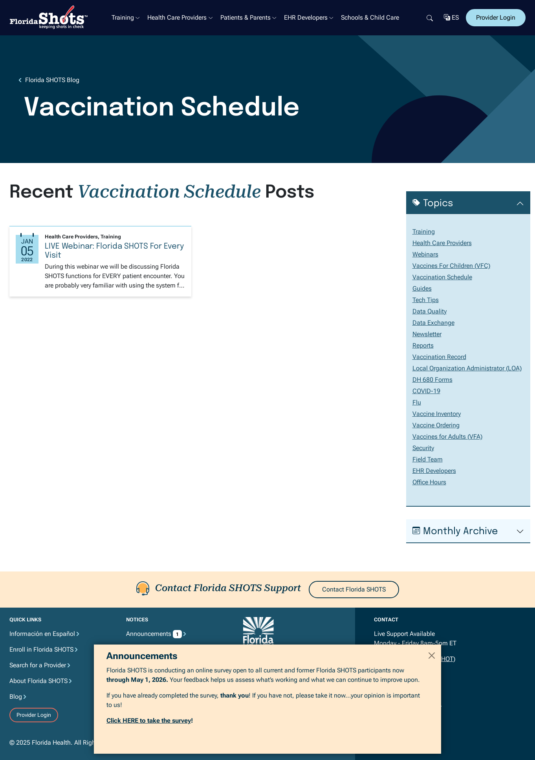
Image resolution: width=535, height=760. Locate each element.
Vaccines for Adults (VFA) (447, 436)
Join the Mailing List (405, 724)
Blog (15, 696)
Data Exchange (433, 322)
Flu (416, 402)
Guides (422, 288)
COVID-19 (426, 391)
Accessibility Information (160, 681)
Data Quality (429, 311)
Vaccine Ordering (436, 425)
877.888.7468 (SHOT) (425, 659)
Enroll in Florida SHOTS (41, 649)
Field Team (427, 459)
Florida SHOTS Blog (52, 80)
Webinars (425, 254)
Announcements (154, 633)
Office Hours (429, 482)
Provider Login (495, 17)
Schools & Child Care (370, 17)
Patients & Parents (245, 17)
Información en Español (42, 633)
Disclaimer (141, 665)
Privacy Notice (145, 649)
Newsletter (427, 334)
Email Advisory (146, 696)
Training (123, 17)
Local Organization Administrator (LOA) (467, 368)
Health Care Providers (177, 17)
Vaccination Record (439, 357)
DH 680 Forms (432, 379)
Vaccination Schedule (442, 277)
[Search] (429, 17)
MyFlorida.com (268, 668)
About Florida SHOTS (38, 681)
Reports (423, 345)
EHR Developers (306, 17)
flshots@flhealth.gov (402, 690)
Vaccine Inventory (436, 414)
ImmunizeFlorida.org (275, 690)
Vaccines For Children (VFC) (451, 265)
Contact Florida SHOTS (354, 589)
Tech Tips (425, 300)
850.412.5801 (407, 674)
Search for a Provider (37, 665)
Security (423, 448)
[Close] (431, 737)
